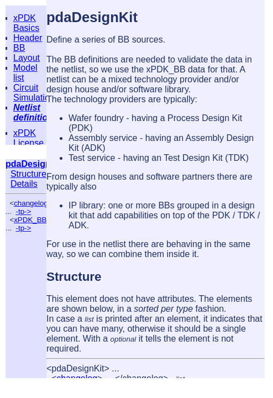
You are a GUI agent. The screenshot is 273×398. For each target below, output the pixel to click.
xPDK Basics (26, 23)
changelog (31, 203)
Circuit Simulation (34, 92)
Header (27, 38)
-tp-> (24, 211)
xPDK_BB (30, 220)
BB (19, 48)
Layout (26, 57)
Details (24, 183)
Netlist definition (33, 112)
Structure (28, 174)
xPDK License (28, 138)
